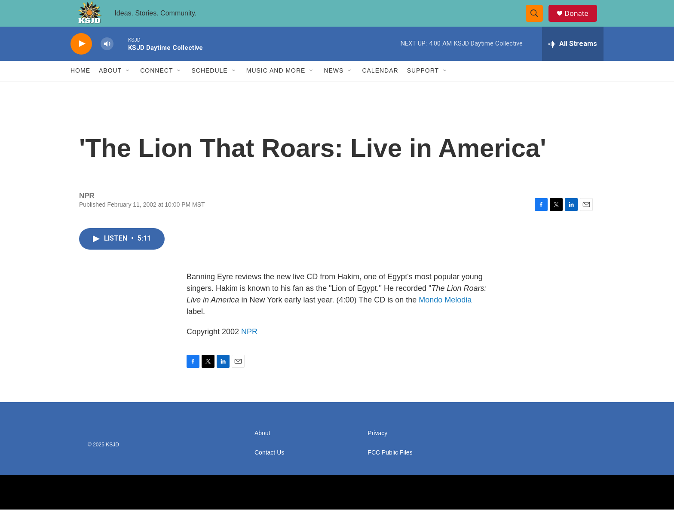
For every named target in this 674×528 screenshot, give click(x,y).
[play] (81, 62)
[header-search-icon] (538, 22)
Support (423, 89)
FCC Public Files (390, 471)
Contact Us (269, 471)
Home (80, 89)
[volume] (107, 62)
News (333, 89)
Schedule (209, 89)
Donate (581, 22)
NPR (249, 350)
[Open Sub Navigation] (128, 89)
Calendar (380, 89)
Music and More (276, 89)
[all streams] (573, 62)
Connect (156, 89)
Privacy (377, 452)
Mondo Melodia (445, 318)
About (110, 89)
